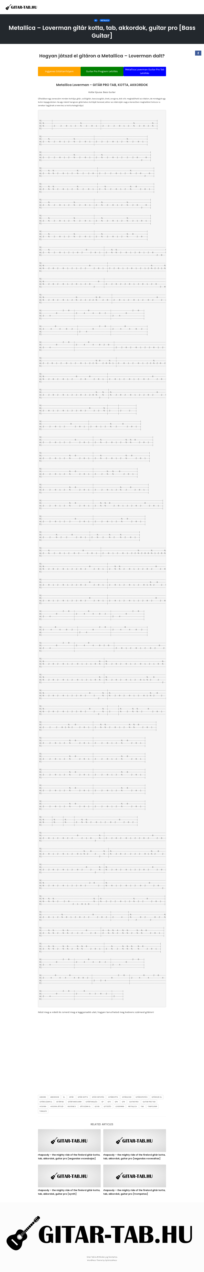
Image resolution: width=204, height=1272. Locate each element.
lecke (97, 1107)
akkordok (54, 1098)
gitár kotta (83, 1098)
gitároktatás (141, 1098)
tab (142, 1107)
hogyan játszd (57, 1107)
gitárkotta (113, 1098)
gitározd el (157, 1098)
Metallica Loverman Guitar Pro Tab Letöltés (147, 71)
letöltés (107, 1107)
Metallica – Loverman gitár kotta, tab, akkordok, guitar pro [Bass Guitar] (102, 31)
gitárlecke (126, 1098)
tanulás (43, 1112)
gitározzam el (46, 1102)
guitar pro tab (149, 1102)
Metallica (105, 20)
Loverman (119, 1107)
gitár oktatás (98, 1098)
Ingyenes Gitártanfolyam (56, 71)
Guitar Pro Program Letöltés (102, 71)
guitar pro (134, 1102)
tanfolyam (152, 1107)
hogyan (43, 1107)
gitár (71, 1098)
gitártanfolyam (75, 1102)
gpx (123, 1102)
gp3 (109, 1102)
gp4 (116, 1102)
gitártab (60, 1102)
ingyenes (72, 1107)
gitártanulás (91, 1102)
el (64, 1098)
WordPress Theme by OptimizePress (102, 1260)
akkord (43, 1098)
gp (102, 1102)
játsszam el (85, 1107)
